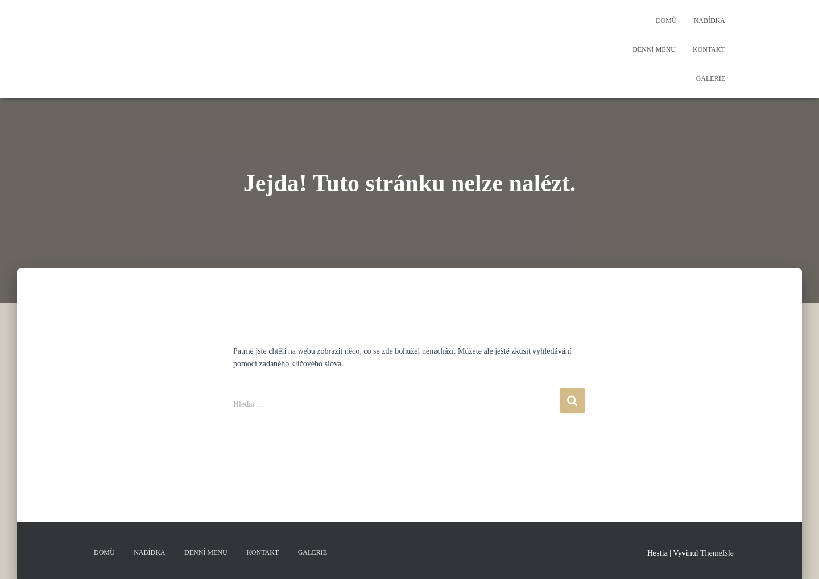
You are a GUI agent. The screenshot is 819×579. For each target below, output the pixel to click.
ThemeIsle (717, 553)
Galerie (710, 78)
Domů (666, 20)
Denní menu (654, 49)
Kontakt (709, 49)
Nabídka (709, 20)
